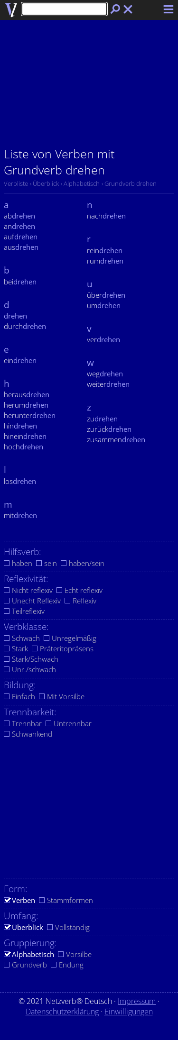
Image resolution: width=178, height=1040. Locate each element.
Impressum (137, 1001)
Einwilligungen (128, 1011)
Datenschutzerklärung (62, 1011)
